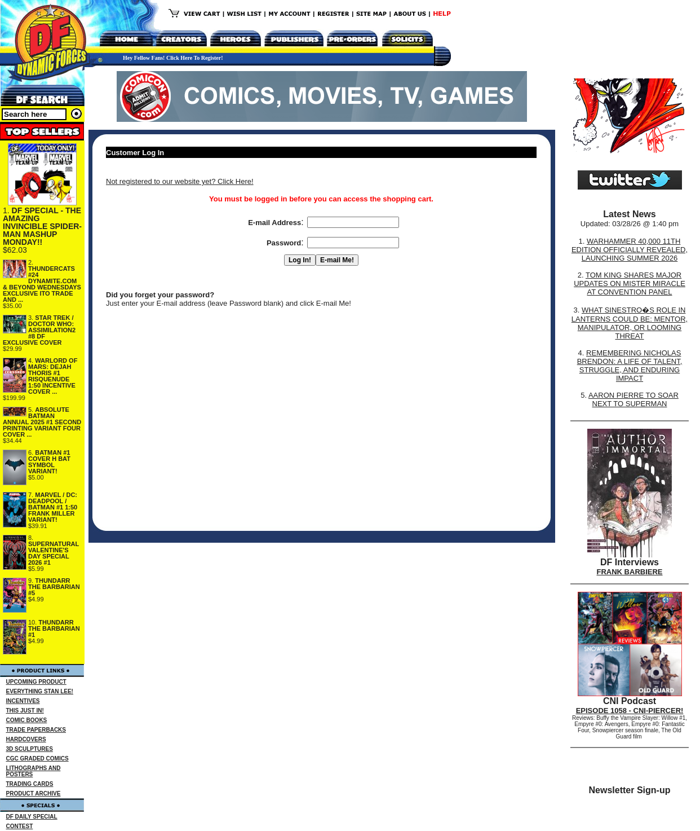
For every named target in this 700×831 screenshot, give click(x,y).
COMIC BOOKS (26, 720)
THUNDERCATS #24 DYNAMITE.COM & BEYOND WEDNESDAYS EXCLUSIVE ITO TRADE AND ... (42, 284)
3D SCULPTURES (29, 749)
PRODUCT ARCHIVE (33, 793)
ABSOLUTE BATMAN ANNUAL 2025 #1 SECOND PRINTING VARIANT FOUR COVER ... (42, 422)
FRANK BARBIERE (630, 572)
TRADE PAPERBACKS (36, 730)
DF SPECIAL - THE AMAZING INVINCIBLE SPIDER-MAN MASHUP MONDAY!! (42, 226)
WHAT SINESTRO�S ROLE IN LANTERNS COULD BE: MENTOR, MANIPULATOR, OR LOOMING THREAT (629, 323)
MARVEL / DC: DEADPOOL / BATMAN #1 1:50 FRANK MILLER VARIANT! (52, 507)
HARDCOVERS (26, 739)
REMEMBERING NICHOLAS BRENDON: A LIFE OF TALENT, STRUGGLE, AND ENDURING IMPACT (630, 365)
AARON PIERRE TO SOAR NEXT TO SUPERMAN (633, 399)
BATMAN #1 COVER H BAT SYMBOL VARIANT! (49, 461)
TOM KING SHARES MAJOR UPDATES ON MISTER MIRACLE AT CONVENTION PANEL (629, 283)
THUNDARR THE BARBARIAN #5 (54, 586)
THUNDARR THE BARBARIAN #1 (54, 628)
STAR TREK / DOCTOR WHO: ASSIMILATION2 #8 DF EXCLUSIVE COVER (39, 330)
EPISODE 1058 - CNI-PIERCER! (630, 710)
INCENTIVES (23, 701)
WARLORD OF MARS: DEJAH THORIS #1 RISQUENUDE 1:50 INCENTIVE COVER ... (52, 376)
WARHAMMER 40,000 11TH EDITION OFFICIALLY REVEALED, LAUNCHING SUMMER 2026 (629, 249)
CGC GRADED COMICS (37, 758)
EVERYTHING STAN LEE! (39, 691)
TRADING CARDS (30, 784)
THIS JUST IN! (25, 710)
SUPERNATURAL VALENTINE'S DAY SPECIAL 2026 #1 (53, 553)
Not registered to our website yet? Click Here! (180, 181)
